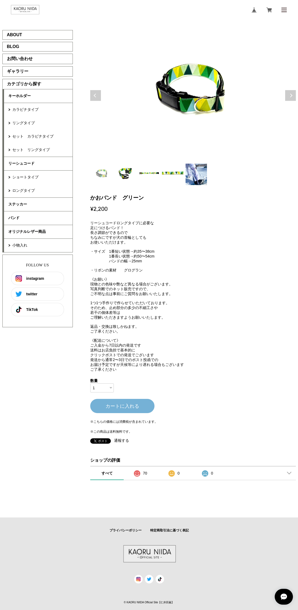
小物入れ (19, 245)
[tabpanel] (193, 95)
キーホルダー (19, 96)
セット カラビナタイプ (33, 136)
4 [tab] (172, 174)
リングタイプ (23, 123)
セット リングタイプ (31, 150)
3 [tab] (149, 174)
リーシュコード (21, 163)
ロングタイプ (23, 190)
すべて (107, 473)
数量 (94, 381)
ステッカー (17, 204)
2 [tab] (125, 174)
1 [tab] (102, 174)
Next (290, 95)
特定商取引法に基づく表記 (169, 530)
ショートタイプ (25, 177)
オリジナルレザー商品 (27, 231)
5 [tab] (196, 174)
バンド (14, 218)
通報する (121, 440)
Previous (95, 95)
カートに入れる (122, 406)
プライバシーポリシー (126, 530)
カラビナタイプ (25, 109)
